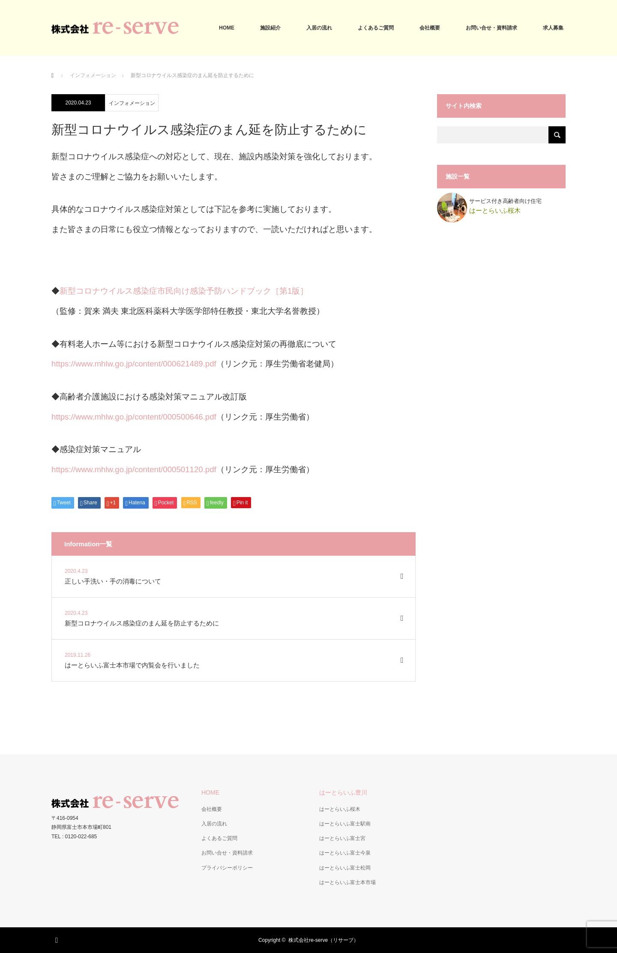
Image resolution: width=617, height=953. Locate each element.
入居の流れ (319, 28)
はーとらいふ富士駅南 (345, 824)
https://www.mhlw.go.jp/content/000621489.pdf (133, 363)
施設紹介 (270, 28)
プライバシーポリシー (227, 868)
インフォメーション (93, 75)
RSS (57, 938)
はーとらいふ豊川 (343, 792)
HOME (226, 28)
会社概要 (429, 28)
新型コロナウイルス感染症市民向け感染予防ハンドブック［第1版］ (184, 290)
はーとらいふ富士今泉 (345, 853)
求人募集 (553, 28)
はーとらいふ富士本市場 (347, 882)
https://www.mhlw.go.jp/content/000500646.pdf (133, 416)
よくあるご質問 (376, 28)
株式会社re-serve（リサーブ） (323, 940)
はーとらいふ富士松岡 (345, 868)
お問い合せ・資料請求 (491, 28)
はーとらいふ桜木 (339, 809)
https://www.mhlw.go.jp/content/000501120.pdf (133, 469)
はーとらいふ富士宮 (342, 838)
